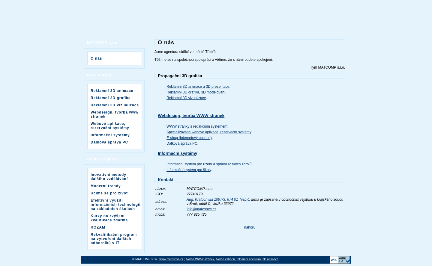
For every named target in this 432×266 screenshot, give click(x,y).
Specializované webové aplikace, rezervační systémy (208, 132)
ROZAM (98, 227)
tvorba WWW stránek (200, 259)
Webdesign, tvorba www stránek (114, 114)
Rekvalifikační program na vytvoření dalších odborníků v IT (114, 238)
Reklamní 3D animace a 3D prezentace (197, 86)
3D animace (270, 259)
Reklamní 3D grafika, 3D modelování (195, 92)
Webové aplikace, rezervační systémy (110, 126)
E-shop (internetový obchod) (189, 138)
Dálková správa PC (109, 142)
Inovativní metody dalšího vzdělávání (109, 177)
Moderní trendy (106, 186)
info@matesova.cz (201, 209)
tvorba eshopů (225, 259)
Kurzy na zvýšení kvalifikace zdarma (109, 218)
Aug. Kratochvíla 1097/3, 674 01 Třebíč (218, 199)
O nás (96, 58)
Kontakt (165, 179)
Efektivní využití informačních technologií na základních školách (116, 204)
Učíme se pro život (109, 193)
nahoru (249, 227)
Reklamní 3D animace (112, 91)
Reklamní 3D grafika (111, 98)
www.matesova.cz (171, 259)
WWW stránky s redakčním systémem (196, 126)
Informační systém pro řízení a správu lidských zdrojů (208, 164)
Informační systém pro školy (188, 170)
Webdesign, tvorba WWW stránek (191, 115)
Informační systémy (110, 135)
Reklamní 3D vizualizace (115, 105)
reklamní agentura (249, 259)
